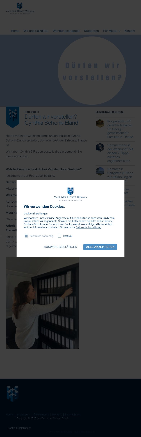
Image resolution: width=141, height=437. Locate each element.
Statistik (67, 236)
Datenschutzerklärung (88, 227)
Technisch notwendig (41, 236)
